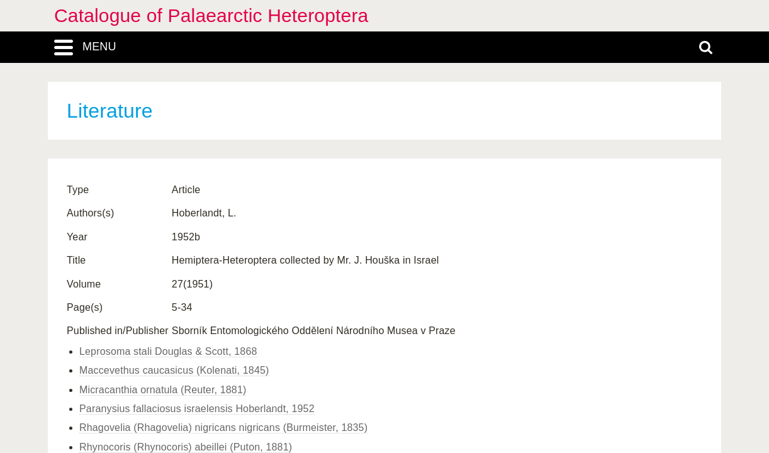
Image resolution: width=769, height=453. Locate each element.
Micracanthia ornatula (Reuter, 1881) (162, 389)
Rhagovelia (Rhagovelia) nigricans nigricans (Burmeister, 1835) (223, 427)
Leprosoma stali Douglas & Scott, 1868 (168, 351)
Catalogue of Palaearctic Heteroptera (211, 15)
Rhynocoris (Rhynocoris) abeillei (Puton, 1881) (185, 447)
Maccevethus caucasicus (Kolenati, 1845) (174, 370)
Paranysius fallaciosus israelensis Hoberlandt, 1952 (197, 408)
